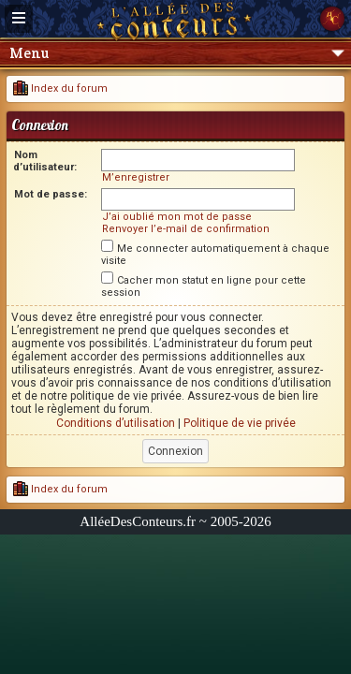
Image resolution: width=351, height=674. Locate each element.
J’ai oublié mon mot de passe (177, 217)
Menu (176, 53)
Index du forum (60, 88)
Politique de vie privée (239, 423)
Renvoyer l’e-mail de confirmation (186, 229)
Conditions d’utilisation (115, 423)
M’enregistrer (135, 177)
